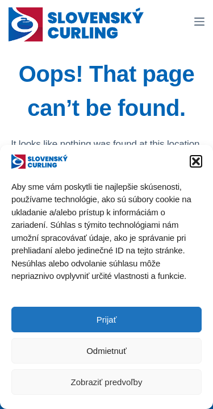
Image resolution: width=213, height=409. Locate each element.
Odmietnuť (106, 352)
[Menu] (199, 21)
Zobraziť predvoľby (107, 383)
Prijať (107, 320)
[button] (196, 162)
